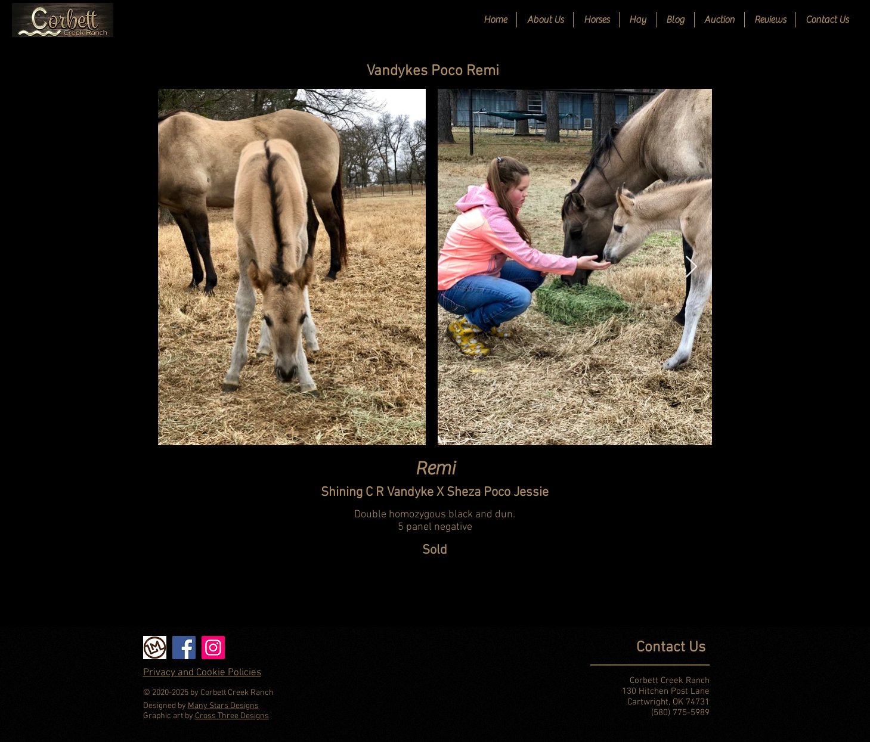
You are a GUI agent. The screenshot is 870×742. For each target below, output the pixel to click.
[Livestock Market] (154, 647)
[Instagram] (213, 647)
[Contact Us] (615, 648)
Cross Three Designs (232, 716)
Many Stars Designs (223, 706)
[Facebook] (184, 647)
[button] (596, 19)
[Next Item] (691, 267)
